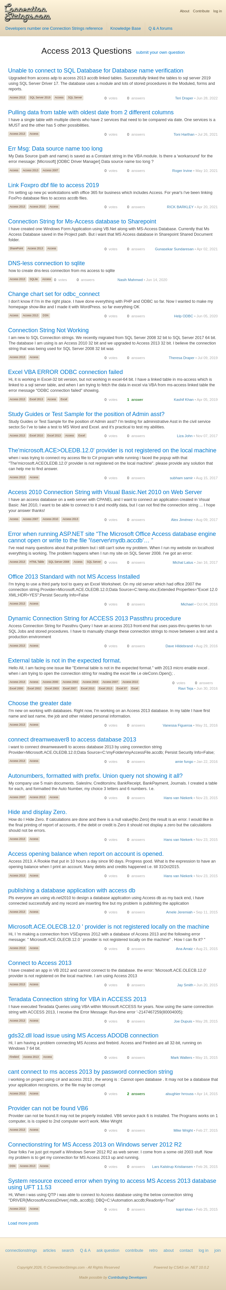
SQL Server (75, 97)
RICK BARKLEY (180, 207)
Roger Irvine (182, 171)
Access (59, 97)
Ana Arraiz (184, 949)
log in (217, 11)
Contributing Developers (127, 1277)
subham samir (181, 478)
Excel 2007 (69, 688)
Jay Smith (185, 985)
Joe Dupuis (183, 1021)
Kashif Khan (184, 400)
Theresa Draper (181, 358)
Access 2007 (50, 170)
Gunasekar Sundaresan (174, 249)
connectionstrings (21, 1250)
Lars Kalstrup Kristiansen (172, 1167)
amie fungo (184, 762)
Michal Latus (183, 562)
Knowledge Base (125, 28)
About (184, 11)
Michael (187, 604)
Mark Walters (181, 1057)
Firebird (14, 1056)
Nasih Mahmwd (130, 280)
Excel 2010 (36, 435)
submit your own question (160, 52)
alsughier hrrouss (180, 1094)
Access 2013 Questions (86, 51)
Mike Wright (183, 1130)
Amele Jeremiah (179, 912)
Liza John (185, 436)
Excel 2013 (36, 399)
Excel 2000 (16, 688)
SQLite (33, 279)
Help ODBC (183, 316)
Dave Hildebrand (179, 646)
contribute (134, 1250)
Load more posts (23, 1223)
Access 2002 (70, 682)
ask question (107, 1250)
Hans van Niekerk (178, 798)
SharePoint (16, 248)
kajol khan (184, 1209)
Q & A (85, 1250)
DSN (45, 315)
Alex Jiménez (182, 520)
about (169, 1250)
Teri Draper (184, 98)
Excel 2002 (34, 688)
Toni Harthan (184, 134)
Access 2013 (17, 97)
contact (186, 1250)
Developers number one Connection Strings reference (54, 28)
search (68, 1250)
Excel (63, 399)
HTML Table (36, 561)
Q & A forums (160, 28)
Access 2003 (90, 682)
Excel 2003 (52, 688)
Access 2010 (37, 206)
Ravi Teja (185, 688)
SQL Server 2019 (39, 97)
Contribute (201, 11)
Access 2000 (50, 682)
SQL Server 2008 (58, 561)
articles (49, 1250)
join (217, 1250)
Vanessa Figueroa (177, 725)
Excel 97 (122, 688)
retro (153, 1250)
